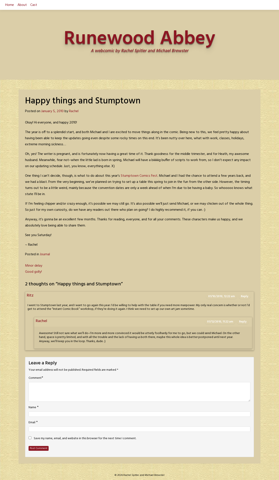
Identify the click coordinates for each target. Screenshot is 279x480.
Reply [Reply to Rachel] (243, 321)
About (22, 5)
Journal (45, 254)
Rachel (73, 111)
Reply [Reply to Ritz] (244, 296)
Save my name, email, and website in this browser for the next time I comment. (85, 438)
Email (32, 422)
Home (9, 5)
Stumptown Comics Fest (139, 176)
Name (32, 407)
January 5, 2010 (52, 111)
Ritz (30, 295)
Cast (33, 5)
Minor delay (33, 266)
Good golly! (33, 272)
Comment (35, 378)
